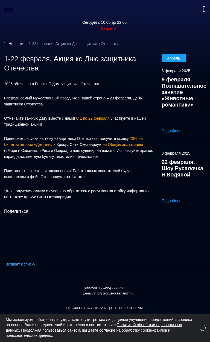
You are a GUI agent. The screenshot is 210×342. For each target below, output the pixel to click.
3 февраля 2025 (176, 71)
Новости (15, 44)
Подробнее (175, 130)
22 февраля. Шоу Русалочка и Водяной (182, 168)
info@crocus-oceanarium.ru (114, 293)
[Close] (203, 328)
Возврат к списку (20, 264)
